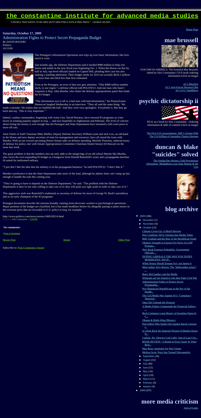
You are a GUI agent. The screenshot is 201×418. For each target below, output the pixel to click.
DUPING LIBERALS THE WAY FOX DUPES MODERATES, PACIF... (167, 258)
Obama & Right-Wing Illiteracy (159, 320)
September (149, 356)
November (149, 223)
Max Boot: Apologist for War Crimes (161, 348)
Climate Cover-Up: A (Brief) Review (161, 231)
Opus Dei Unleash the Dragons (158, 302)
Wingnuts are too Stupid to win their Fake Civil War (169, 278)
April (146, 375)
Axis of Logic (191, 407)
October (147, 227)
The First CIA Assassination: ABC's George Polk (172, 133)
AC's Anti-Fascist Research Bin (181, 87)
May (145, 371)
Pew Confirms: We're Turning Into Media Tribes (167, 235)
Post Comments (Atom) (31, 247)
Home (66, 239)
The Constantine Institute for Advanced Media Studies (102, 16)
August (147, 359)
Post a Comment (12, 233)
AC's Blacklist (190, 84)
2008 (143, 390)
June (145, 367)
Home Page (192, 29)
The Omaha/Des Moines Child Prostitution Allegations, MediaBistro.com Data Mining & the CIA (172, 163)
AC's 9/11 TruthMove (186, 90)
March (146, 378)
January (147, 386)
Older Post (124, 239)
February (148, 382)
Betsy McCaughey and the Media (159, 274)
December (148, 219)
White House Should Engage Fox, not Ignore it (167, 263)
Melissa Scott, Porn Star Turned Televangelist (166, 352)
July (145, 363)
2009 (143, 216)
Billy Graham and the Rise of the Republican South (169, 238)
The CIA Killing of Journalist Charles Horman (173, 136)
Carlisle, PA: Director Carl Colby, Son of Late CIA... (170, 337)
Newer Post (9, 239)
